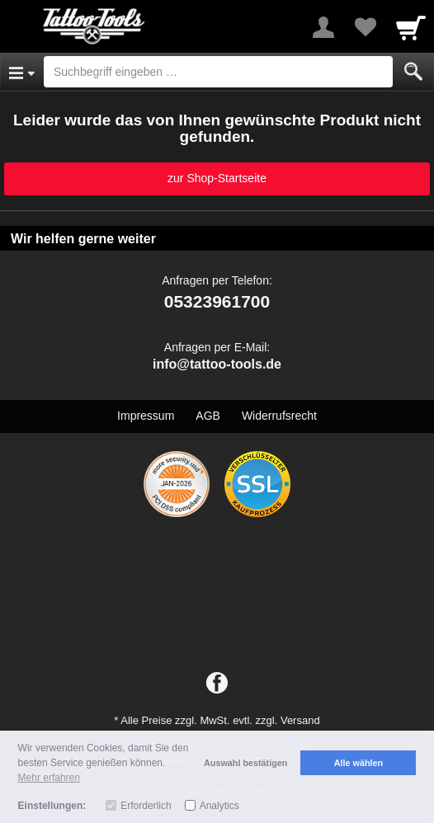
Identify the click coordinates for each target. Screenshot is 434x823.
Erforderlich (145, 805)
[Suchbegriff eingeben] (218, 71)
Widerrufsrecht (279, 415)
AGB (208, 415)
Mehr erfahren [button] (49, 777)
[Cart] (411, 27)
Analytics (219, 805)
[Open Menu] (22, 72)
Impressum (145, 415)
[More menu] (323, 27)
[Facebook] (217, 683)
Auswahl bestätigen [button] (245, 763)
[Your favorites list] (365, 27)
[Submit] (413, 71)
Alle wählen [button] (358, 763)
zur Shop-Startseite (217, 178)
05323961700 (217, 301)
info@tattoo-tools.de (217, 364)
